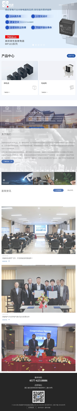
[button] (33, 45)
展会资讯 (70, 191)
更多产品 (71, 56)
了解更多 (8, 162)
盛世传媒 (47, 407)
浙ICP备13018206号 (59, 405)
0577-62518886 (38, 380)
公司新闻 (58, 191)
